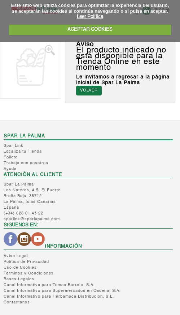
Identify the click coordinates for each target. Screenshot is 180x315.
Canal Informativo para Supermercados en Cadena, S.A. (62, 291)
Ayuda (10, 169)
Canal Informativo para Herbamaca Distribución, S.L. (59, 297)
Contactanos (17, 303)
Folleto (11, 157)
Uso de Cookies (20, 268)
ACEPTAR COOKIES (90, 29)
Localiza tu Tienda (23, 152)
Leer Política (90, 16)
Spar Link (13, 146)
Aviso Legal (16, 256)
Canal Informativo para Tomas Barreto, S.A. (49, 285)
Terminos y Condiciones (29, 274)
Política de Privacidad (26, 262)
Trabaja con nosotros (26, 163)
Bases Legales (19, 279)
